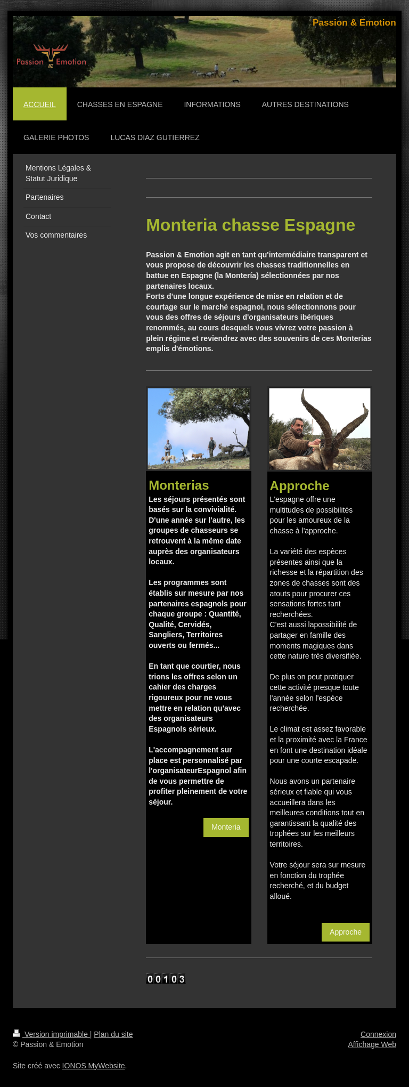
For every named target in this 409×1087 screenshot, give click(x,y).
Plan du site (113, 1034)
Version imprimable (51, 1034)
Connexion (378, 1034)
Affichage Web (372, 1044)
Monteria (225, 827)
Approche (346, 932)
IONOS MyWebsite (93, 1065)
